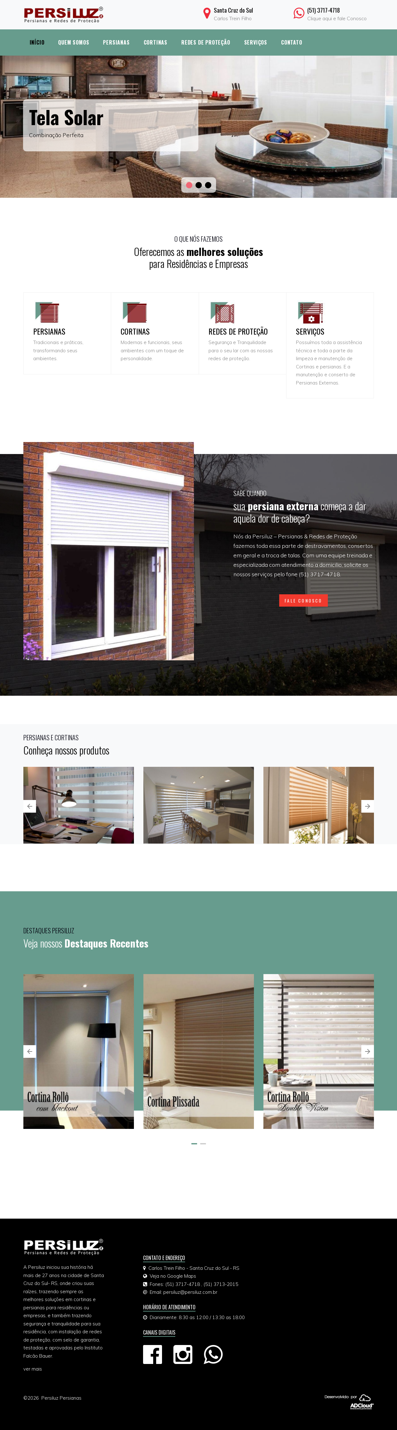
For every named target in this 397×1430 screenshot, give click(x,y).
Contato (291, 42)
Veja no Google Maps (173, 1276)
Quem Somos (73, 42)
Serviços (255, 42)
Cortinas (155, 42)
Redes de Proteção (205, 42)
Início (37, 42)
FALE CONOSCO (303, 600)
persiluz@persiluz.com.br (190, 1292)
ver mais (32, 1369)
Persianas (116, 42)
